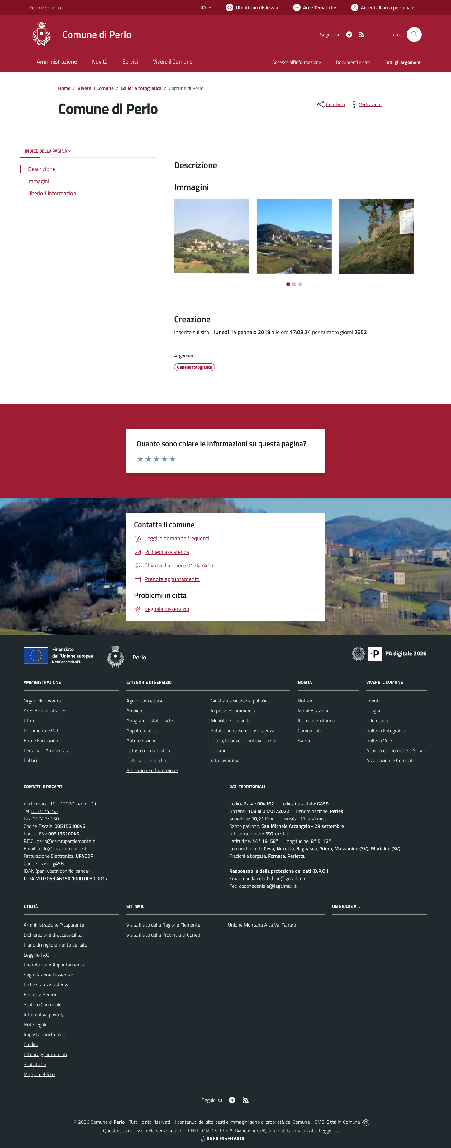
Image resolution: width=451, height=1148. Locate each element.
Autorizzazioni (140, 740)
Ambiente (136, 710)
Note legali (35, 1024)
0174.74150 (44, 811)
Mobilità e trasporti (230, 720)
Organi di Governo (42, 700)
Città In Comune (343, 1122)
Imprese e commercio (233, 710)
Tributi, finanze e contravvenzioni (244, 740)
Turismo (218, 750)
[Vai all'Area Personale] (383, 7)
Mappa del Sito (39, 1074)
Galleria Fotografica (386, 730)
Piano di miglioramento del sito (55, 944)
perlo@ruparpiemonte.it (62, 848)
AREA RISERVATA (221, 1138)
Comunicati (309, 730)
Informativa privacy (44, 1014)
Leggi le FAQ (37, 954)
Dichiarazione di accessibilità (53, 934)
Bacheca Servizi (40, 994)
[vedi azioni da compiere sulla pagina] (365, 104)
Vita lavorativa (226, 760)
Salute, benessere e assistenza (242, 730)
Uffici (29, 720)
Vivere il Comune (96, 88)
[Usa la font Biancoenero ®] (252, 7)
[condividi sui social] (331, 104)
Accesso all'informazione (296, 62)
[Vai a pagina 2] (294, 284)
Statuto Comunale (43, 1004)
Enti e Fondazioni (41, 740)
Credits (31, 1044)
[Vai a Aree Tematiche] (315, 7)
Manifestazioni (313, 710)
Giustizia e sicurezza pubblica (240, 700)
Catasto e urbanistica (148, 750)
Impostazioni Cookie (44, 1034)
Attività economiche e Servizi (396, 750)
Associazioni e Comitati (390, 760)
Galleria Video (380, 740)
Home (64, 88)
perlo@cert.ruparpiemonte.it (66, 841)
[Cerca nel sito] (414, 34)
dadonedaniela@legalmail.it (268, 886)
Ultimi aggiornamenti (45, 1054)
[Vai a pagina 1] (288, 284)
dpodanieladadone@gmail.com (274, 878)
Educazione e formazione (152, 770)
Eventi (373, 700)
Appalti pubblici (142, 730)
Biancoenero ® (250, 1130)
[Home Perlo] (80, 34)
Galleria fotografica (141, 88)
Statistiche (35, 1064)
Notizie (305, 700)
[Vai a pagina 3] (300, 284)
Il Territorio (377, 720)
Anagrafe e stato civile (149, 720)
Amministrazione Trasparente (54, 924)
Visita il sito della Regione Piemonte (163, 924)
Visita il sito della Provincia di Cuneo (163, 934)
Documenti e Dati (41, 730)
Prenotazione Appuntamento (54, 964)
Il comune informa (316, 720)
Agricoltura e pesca (146, 700)
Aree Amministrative (45, 710)
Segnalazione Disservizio (49, 974)
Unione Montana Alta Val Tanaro (262, 924)
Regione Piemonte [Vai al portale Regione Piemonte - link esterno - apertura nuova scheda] (45, 7)
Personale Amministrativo (50, 750)
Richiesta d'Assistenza (46, 984)
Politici (30, 760)
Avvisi (304, 740)
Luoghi (373, 710)
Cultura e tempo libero (149, 760)
